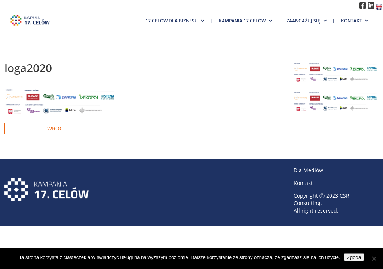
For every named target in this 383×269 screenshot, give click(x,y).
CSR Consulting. (321, 199)
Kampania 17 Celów (242, 21)
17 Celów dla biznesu (171, 21)
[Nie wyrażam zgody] (373, 258)
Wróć (55, 128)
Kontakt (351, 21)
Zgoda (354, 257)
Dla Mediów (308, 170)
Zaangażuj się (303, 21)
